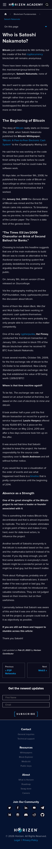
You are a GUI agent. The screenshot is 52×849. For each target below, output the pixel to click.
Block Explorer (26, 757)
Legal (17, 840)
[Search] (47, 4)
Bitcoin (19, 128)
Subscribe (26, 714)
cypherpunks (28, 334)
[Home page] (5, 14)
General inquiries (26, 734)
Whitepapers (26, 752)
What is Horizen (26, 779)
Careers (26, 793)
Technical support (26, 738)
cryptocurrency (34, 54)
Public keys (26, 766)
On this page (11, 26)
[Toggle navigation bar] (4, 4)
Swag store (26, 788)
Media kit (26, 761)
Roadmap (26, 784)
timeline (34, 476)
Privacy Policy (30, 840)
